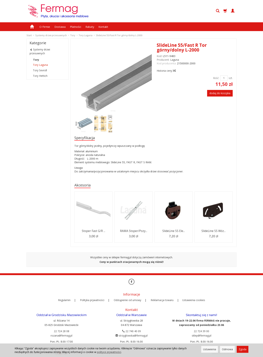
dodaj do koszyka (219, 93)
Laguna (174, 59)
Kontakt (103, 27)
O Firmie (44, 27)
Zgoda (242, 349)
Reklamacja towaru (162, 300)
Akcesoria (82, 185)
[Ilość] (224, 78)
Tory (36, 59)
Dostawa (60, 27)
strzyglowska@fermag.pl (131, 335)
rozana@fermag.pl (61, 335)
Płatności (75, 27)
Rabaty (89, 27)
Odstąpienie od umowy (127, 300)
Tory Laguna (40, 65)
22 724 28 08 (61, 331)
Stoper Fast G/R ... (93, 231)
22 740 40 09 (131, 331)
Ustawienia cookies (193, 300)
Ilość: (216, 78)
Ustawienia (209, 349)
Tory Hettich (40, 76)
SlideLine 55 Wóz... (213, 231)
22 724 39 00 (201, 331)
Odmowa (227, 349)
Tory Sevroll (40, 70)
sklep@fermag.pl (201, 335)
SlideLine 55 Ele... (173, 231)
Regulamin (64, 300)
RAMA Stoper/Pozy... (133, 231)
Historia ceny (166, 70)
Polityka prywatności (92, 300)
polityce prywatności (109, 352)
